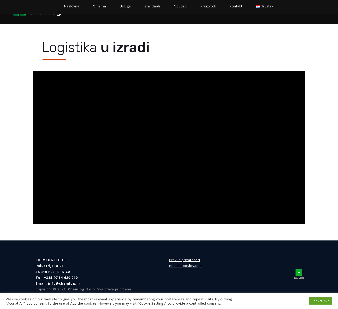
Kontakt (238, 12)
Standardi (161, 12)
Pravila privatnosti (184, 260)
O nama (111, 12)
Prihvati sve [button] (320, 301)
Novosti (187, 12)
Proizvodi (212, 12)
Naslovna (87, 12)
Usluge (133, 12)
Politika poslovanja (185, 265)
